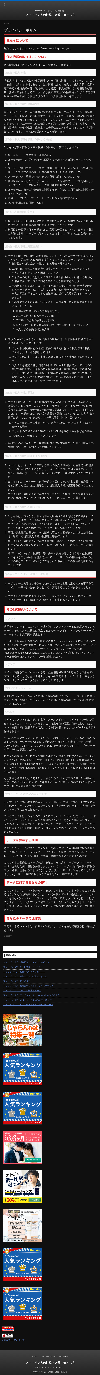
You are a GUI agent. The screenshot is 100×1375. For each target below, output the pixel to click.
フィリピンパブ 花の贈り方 (16, 981)
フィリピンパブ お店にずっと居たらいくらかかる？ (28, 986)
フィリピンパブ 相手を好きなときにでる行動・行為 (28, 1004)
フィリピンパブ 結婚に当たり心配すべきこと (25, 976)
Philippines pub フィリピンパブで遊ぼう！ (50, 1367)
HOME (34, 1356)
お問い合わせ (63, 1356)
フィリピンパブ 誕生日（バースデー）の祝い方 (26, 962)
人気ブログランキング (13, 1339)
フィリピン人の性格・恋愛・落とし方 (50, 15)
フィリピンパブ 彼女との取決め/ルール (22, 990)
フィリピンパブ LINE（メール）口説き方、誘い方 (27, 1000)
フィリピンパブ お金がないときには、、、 (24, 972)
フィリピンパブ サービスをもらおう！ (22, 967)
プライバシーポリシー (48, 1356)
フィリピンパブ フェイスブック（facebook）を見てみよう (31, 995)
